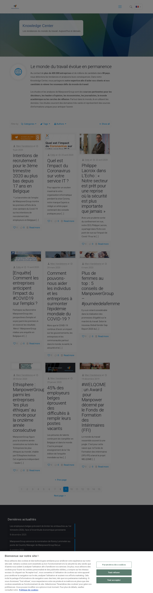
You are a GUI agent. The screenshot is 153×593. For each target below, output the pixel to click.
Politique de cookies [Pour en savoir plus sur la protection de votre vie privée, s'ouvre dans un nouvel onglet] (28, 590)
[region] (76, 572)
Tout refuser (114, 572)
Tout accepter (114, 580)
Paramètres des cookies (114, 565)
